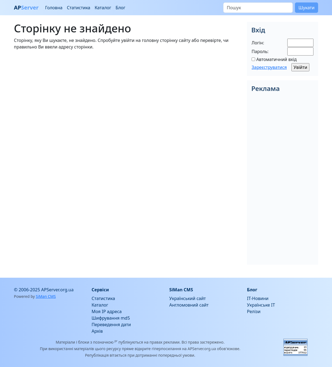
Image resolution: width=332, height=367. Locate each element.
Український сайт (187, 298)
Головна (53, 8)
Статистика (78, 8)
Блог (120, 8)
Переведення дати (111, 325)
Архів (97, 331)
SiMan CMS (46, 296)
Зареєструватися (269, 67)
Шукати (306, 8)
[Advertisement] (127, 92)
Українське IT (261, 305)
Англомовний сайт (189, 305)
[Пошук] (258, 7)
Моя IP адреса (107, 311)
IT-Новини (257, 298)
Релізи (254, 311)
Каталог (103, 8)
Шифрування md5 (111, 318)
